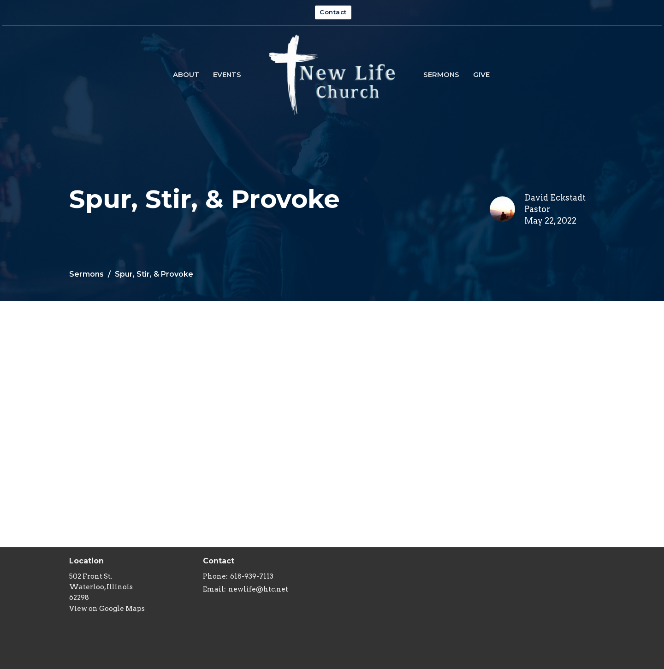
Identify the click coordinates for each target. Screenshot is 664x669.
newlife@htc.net (258, 589)
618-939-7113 (251, 576)
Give (481, 74)
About (186, 74)
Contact (333, 12)
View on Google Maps (107, 608)
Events (227, 74)
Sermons (441, 74)
